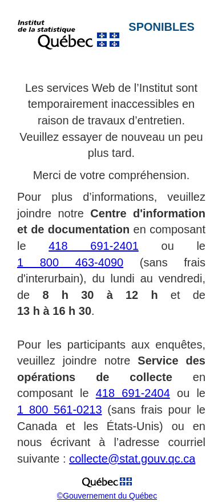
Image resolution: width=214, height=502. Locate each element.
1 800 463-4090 (70, 262)
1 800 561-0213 (59, 409)
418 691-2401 (94, 246)
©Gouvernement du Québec (107, 495)
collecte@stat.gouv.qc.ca (132, 458)
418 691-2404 (133, 393)
